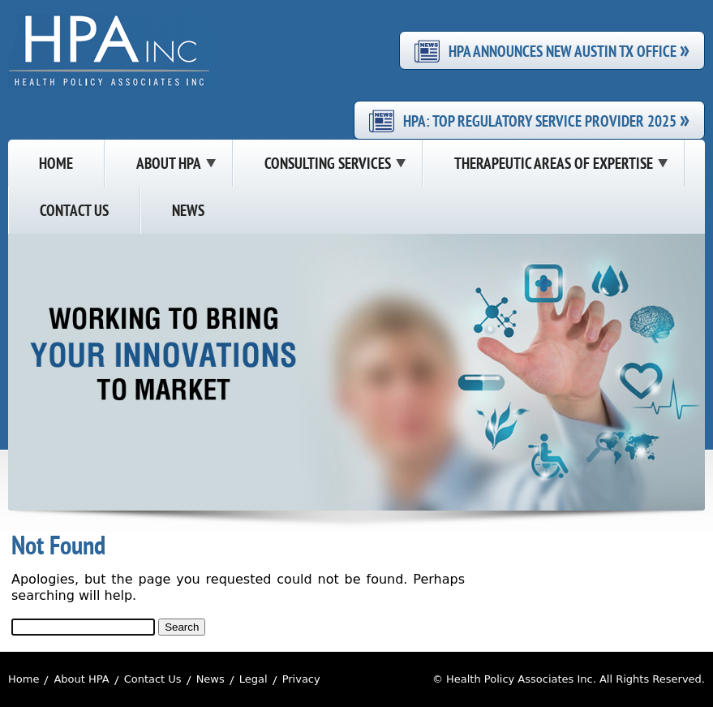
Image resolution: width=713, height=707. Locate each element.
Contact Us (153, 679)
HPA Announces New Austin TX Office (569, 50)
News (210, 679)
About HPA (81, 679)
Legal (253, 679)
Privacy (301, 679)
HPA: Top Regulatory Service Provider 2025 (546, 120)
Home (23, 679)
